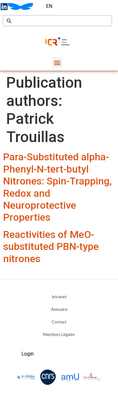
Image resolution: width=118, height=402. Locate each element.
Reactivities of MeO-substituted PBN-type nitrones (51, 247)
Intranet (59, 296)
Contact (59, 321)
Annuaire (59, 309)
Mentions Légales (59, 334)
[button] (57, 62)
